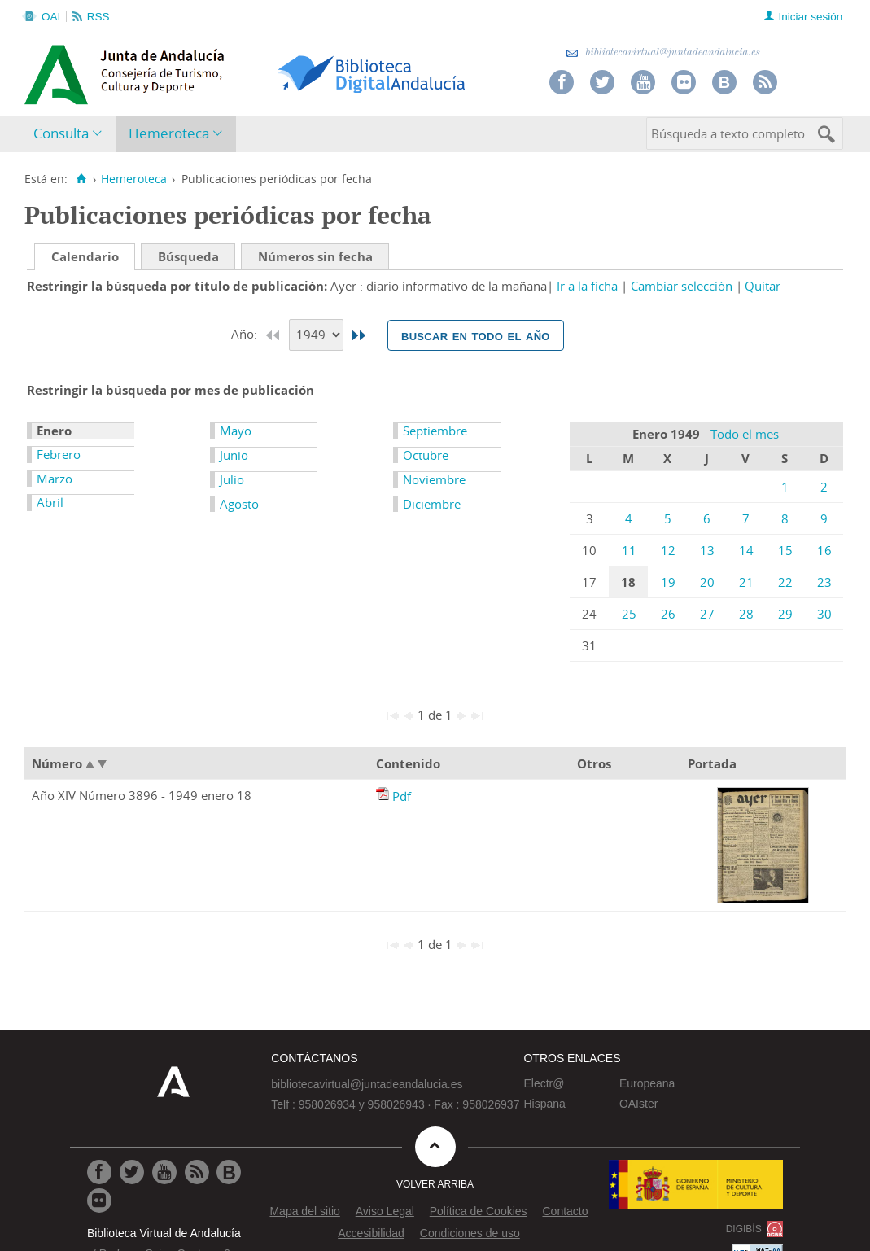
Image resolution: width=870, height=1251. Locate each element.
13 (707, 550)
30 (824, 614)
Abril (50, 502)
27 (707, 614)
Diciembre (432, 504)
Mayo (235, 430)
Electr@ (543, 1083)
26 (668, 614)
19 (668, 582)
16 (824, 550)
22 (785, 582)
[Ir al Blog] (228, 1172)
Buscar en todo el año (475, 335)
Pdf (401, 796)
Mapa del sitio (304, 1211)
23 (824, 582)
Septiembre (435, 430)
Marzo (54, 478)
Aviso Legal (385, 1211)
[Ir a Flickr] (99, 1200)
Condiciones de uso (470, 1233)
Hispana (544, 1103)
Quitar (762, 286)
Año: (245, 334)
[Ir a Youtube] (164, 1172)
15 (785, 550)
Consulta (61, 133)
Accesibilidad (371, 1233)
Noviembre (434, 479)
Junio (234, 455)
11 (629, 550)
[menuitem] (71, 134)
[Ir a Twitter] (132, 1172)
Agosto (239, 504)
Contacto (565, 1211)
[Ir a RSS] (197, 1172)
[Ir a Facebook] (99, 1172)
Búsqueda (188, 256)
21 (746, 582)
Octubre (425, 455)
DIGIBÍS (744, 1229)
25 (629, 614)
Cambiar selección (681, 286)
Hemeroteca (169, 133)
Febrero (59, 454)
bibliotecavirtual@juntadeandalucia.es (662, 52)
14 (746, 550)
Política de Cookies (478, 1211)
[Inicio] (81, 179)
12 (668, 550)
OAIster (638, 1103)
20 (707, 582)
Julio (232, 479)
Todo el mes (744, 434)
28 (746, 614)
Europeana (647, 1083)
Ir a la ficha (587, 286)
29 (785, 614)
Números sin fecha (315, 256)
